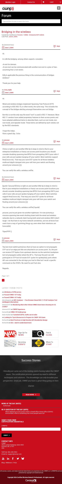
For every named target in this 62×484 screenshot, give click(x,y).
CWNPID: (4, 426)
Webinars (9, 463)
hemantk (5, 312)
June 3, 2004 (9, 48)
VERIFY (5, 435)
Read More (30, 395)
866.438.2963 (12, 452)
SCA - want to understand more (21, 323)
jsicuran (7, 140)
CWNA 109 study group (18, 312)
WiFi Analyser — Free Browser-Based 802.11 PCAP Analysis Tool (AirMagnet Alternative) (29, 301)
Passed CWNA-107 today (12, 295)
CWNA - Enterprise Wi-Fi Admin (34, 35)
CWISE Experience (19, 309)
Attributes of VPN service (12, 292)
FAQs (15, 463)
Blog (2, 463)
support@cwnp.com (14, 454)
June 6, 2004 (13, 37)
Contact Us (31, 2)
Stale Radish (6, 315)
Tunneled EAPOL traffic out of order (25, 315)
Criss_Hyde (8, 90)
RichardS (5, 320)
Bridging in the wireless (16, 31)
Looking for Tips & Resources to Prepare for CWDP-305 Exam (24, 317)
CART (52, 2)
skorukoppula (6, 300)
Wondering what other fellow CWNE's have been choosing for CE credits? (29, 306)
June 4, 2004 (9, 143)
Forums (19, 35)
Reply (58, 46)
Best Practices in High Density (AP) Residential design (29, 320)
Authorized (6, 406)
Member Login (10, 2)
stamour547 (6, 305)
